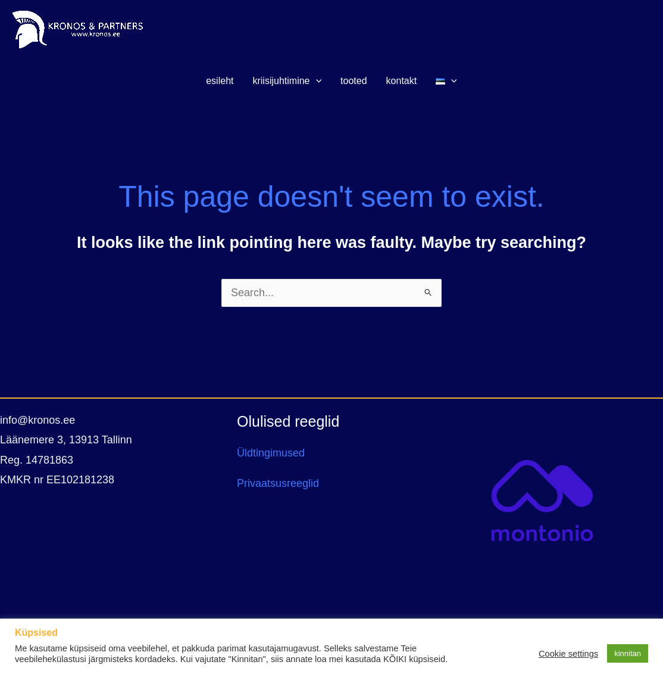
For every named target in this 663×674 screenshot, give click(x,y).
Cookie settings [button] (568, 654)
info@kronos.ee (37, 420)
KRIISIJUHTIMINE (286, 81)
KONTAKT (401, 81)
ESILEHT (219, 81)
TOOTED (353, 81)
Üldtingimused (271, 453)
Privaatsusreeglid (278, 483)
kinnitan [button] (627, 653)
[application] (316, 81)
